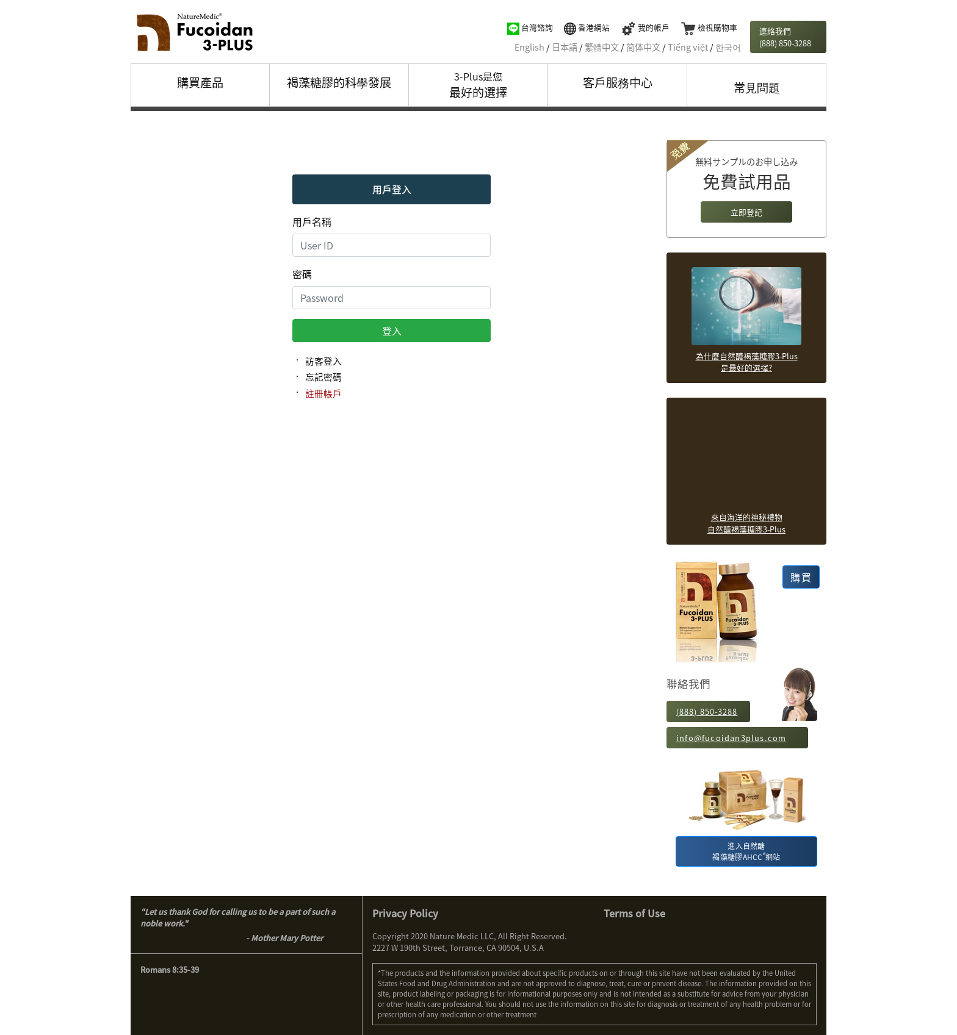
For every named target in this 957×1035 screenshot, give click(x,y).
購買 (801, 577)
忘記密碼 (323, 377)
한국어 (728, 47)
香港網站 (587, 27)
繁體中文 (602, 47)
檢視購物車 (709, 27)
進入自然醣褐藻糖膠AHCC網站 (746, 851)
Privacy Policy (405, 913)
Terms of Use (634, 913)
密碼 (302, 274)
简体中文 (643, 47)
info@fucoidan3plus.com (731, 737)
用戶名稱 (311, 221)
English (529, 47)
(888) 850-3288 (706, 711)
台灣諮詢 (530, 27)
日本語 (564, 47)
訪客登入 (323, 361)
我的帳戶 (645, 27)
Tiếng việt (688, 47)
